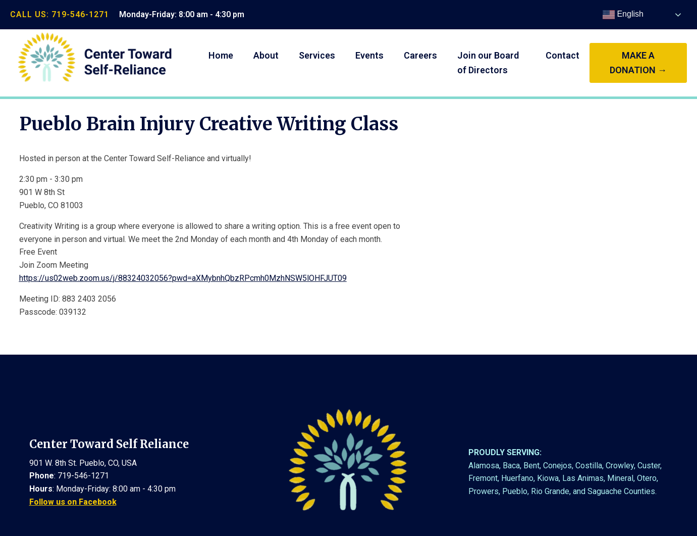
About (266, 55)
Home (220, 55)
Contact (562, 55)
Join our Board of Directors (488, 62)
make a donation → (638, 62)
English (623, 15)
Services (317, 55)
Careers (420, 55)
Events (369, 55)
